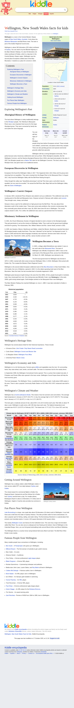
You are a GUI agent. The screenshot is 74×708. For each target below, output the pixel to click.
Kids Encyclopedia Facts (11, 31)
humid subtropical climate (23, 395)
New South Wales (56, 40)
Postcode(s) (45, 88)
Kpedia (46, 13)
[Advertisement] (33, 20)
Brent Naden (10, 573)
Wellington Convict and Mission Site (25, 351)
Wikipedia (19, 651)
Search (65, 10)
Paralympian (19, 546)
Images (34, 13)
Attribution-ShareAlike (15, 631)
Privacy (24, 653)
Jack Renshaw (10, 595)
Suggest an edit (54, 638)
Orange (56, 105)
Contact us (31, 653)
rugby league (32, 558)
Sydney (56, 96)
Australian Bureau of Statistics (16, 335)
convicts (63, 198)
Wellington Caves (17, 523)
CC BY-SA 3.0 (22, 650)
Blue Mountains (48, 267)
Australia (24, 39)
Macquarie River (50, 248)
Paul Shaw (9, 586)
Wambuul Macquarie (11, 41)
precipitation (9, 438)
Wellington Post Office (25, 354)
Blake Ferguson (11, 561)
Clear (61, 9)
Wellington (55, 33)
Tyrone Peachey (11, 580)
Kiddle (6, 653)
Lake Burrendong (10, 512)
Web (30, 13)
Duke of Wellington (15, 185)
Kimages (40, 13)
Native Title (28, 160)
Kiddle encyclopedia (20, 629)
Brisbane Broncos (34, 589)
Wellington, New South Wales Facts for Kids (18, 634)
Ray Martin (35, 567)
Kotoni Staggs (10, 589)
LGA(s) (44, 115)
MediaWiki (44, 651)
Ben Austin (9, 546)
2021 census (60, 86)
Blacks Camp (20, 357)
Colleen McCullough (12, 570)
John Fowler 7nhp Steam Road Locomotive (29, 348)
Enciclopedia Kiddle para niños (44, 653)
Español (52, 13)
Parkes (55, 124)
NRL (20, 580)
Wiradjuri (11, 122)
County (44, 117)
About (18, 653)
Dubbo (56, 101)
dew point (9, 458)
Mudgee (56, 110)
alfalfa (37, 367)
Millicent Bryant (10, 549)
